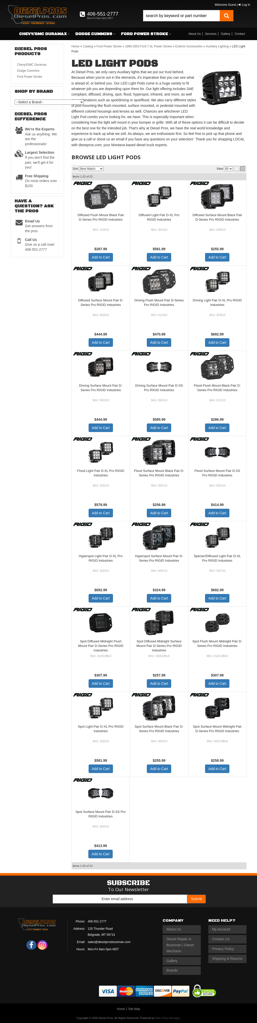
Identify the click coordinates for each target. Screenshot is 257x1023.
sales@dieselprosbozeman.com (109, 942)
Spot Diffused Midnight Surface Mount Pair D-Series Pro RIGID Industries (159, 645)
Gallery (225, 34)
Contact (240, 34)
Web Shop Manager (167, 1017)
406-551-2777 (97, 921)
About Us (194, 34)
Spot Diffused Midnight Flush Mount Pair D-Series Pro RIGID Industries (100, 645)
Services (211, 34)
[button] (188, 15)
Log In (244, 5)
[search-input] (181, 15)
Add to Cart (101, 257)
